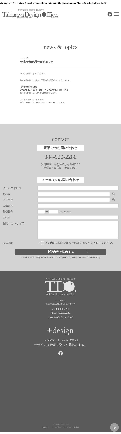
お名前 (7, 194)
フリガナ (8, 200)
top (114, 427)
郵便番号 (8, 211)
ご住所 (7, 218)
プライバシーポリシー (60, 427)
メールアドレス (12, 188)
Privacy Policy (71, 258)
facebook (107, 16)
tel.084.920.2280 (60, 310)
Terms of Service (88, 258)
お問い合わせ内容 (13, 223)
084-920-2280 (60, 157)
